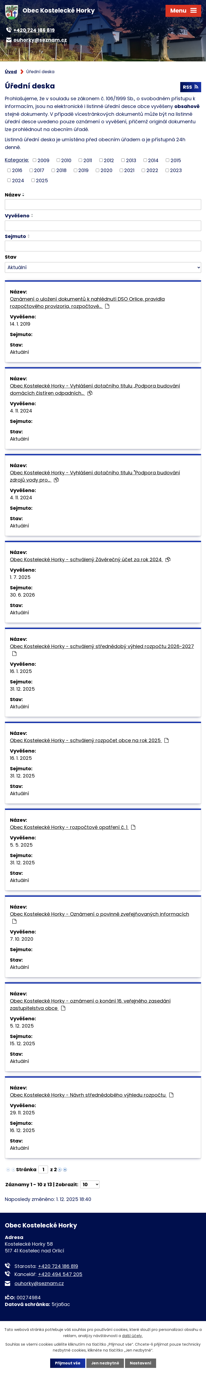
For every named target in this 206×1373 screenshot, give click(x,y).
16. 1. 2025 (21, 671)
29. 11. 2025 (22, 1113)
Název (13, 195)
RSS (190, 87)
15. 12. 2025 (22, 1043)
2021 (129, 170)
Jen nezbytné (105, 1363)
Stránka (26, 1169)
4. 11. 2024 (21, 411)
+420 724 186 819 (58, 1266)
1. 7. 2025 (20, 577)
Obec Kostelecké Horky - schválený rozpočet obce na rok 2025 (89, 740)
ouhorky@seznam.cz (39, 1283)
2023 (176, 170)
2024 (18, 180)
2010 (66, 160)
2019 (83, 170)
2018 (61, 170)
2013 (131, 160)
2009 (43, 160)
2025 (42, 180)
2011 (87, 160)
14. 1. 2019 (20, 324)
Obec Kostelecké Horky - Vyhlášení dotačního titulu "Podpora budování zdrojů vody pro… (95, 476)
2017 (39, 170)
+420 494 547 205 (60, 1274)
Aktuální (19, 352)
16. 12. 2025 (22, 1130)
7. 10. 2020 (21, 939)
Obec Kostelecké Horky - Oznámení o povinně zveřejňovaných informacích (99, 917)
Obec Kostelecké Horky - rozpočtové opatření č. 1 (72, 827)
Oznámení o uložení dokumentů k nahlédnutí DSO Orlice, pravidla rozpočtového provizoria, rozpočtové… (87, 303)
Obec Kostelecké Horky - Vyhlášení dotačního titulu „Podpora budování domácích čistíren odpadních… (95, 390)
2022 (152, 170)
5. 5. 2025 (21, 845)
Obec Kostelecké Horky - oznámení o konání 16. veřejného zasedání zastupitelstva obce (90, 1005)
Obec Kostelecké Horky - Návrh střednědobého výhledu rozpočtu (91, 1095)
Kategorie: (17, 160)
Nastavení (140, 1363)
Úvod (11, 72)
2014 (153, 160)
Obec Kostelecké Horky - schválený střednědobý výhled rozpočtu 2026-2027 (102, 649)
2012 (109, 160)
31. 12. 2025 (22, 689)
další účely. (132, 1335)
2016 (17, 170)
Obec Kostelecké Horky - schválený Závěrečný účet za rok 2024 (90, 559)
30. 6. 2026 (22, 595)
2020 (106, 170)
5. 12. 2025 (22, 1026)
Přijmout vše (67, 1363)
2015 (176, 160)
